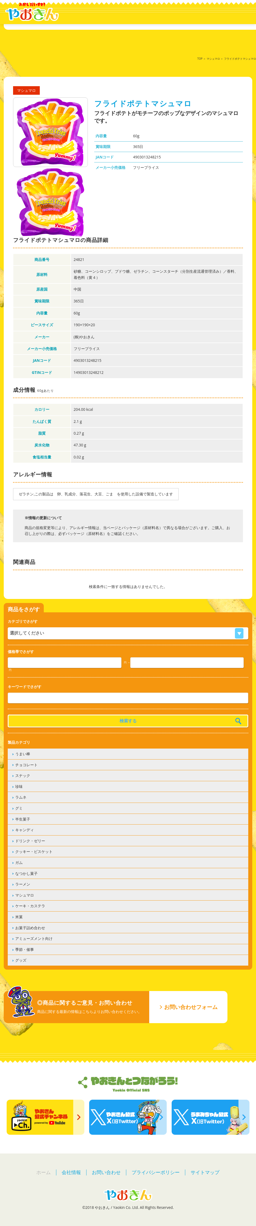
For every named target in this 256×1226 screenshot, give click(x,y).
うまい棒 (22, 753)
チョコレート (26, 764)
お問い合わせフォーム (191, 1007)
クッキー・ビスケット (34, 851)
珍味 (19, 786)
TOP (199, 58)
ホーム (43, 1172)
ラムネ (20, 797)
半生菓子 (22, 819)
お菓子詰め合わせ (30, 927)
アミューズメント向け (34, 938)
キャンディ (24, 829)
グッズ (20, 960)
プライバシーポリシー (156, 1172)
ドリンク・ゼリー (30, 840)
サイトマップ (205, 1172)
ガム (19, 862)
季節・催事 (24, 949)
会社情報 (71, 1172)
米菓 (19, 916)
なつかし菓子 (26, 873)
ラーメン (22, 884)
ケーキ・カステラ (30, 905)
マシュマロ (213, 58)
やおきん (32, 12)
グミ (19, 808)
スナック (22, 775)
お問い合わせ (106, 1172)
